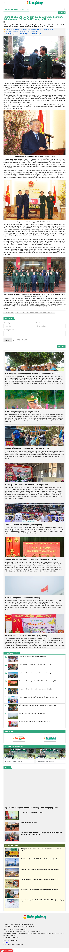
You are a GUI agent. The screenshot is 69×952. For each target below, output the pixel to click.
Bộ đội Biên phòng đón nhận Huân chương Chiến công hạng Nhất (31, 808)
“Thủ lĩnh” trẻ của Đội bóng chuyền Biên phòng (23, 525)
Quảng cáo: (10, 940)
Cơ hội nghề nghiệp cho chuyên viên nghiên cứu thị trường (39, 890)
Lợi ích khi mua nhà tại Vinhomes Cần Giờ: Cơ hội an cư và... (40, 869)
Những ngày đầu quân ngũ (29, 822)
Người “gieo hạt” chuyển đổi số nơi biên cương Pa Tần (26, 485)
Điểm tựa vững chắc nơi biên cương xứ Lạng (22, 598)
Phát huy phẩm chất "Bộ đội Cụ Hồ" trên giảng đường (26, 636)
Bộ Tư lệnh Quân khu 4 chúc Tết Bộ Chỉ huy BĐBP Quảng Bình (24, 34)
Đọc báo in (9, 732)
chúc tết (18, 312)
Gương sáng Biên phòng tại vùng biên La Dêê (23, 412)
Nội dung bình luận (9, 330)
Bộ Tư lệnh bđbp (8, 312)
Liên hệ (6, 943)
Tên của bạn (7, 323)
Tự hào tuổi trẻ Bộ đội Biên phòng (32, 812)
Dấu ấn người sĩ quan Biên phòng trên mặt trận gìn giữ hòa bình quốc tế (33, 374)
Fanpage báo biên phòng (14, 746)
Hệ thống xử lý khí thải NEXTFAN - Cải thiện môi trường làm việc (41, 859)
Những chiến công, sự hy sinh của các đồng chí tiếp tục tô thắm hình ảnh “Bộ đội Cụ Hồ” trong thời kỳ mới (34, 18)
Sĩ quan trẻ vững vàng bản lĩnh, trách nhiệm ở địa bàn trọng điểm (30, 559)
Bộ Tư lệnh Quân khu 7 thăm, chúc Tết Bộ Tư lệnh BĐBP (22, 32)
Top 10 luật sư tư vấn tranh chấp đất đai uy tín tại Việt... (38, 879)
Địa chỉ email (39, 323)
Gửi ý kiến (61, 346)
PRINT (62, 13)
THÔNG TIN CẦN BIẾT (12, 845)
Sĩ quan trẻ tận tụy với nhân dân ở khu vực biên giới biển (27, 448)
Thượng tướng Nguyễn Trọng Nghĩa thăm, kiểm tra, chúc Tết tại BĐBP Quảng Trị (29, 29)
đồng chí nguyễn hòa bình (30, 312)
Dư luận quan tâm (11, 653)
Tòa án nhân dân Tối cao (47, 312)
